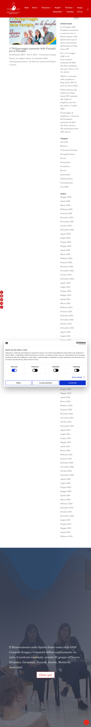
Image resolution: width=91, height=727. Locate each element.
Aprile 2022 (65, 397)
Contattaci (70, 12)
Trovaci (79, 12)
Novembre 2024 (67, 270)
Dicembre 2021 (66, 414)
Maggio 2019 (65, 528)
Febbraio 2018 (66, 536)
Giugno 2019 (65, 524)
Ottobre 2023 (66, 324)
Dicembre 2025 (66, 217)
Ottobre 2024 (66, 275)
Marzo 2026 (65, 205)
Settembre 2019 (67, 516)
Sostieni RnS (57, 12)
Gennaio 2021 (66, 459)
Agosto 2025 (65, 234)
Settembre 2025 (67, 230)
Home (27, 8)
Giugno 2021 (65, 438)
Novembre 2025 (67, 221)
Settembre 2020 (67, 475)
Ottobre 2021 (66, 422)
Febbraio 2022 (66, 405)
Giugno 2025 (65, 242)
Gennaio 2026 (66, 213)
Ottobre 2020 (66, 471)
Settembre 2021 (67, 426)
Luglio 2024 (65, 287)
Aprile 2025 (65, 250)
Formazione (46, 8)
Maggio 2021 (65, 442)
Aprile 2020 (65, 495)
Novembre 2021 (67, 418)
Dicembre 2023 (66, 315)
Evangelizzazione (67, 154)
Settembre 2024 (67, 279)
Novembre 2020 (67, 467)
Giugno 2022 (65, 389)
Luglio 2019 (65, 520)
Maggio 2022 (65, 393)
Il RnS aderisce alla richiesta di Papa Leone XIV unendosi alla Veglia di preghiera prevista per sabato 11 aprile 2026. (68, 99)
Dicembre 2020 (66, 463)
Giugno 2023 (65, 340)
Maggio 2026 (65, 197)
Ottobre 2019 (66, 512)
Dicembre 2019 (66, 508)
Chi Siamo (68, 8)
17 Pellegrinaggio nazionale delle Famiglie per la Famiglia (32, 49)
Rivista (63, 170)
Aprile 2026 (65, 201)
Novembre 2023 (67, 320)
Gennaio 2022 (66, 409)
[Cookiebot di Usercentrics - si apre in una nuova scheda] (78, 343)
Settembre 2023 (67, 328)
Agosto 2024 (65, 283)
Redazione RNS (18, 55)
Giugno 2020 (65, 487)
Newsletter (65, 166)
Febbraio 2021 (66, 454)
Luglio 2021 (65, 434)
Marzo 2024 (65, 303)
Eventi (34, 8)
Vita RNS (64, 187)
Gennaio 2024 (66, 311)
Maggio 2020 (65, 491)
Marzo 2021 (65, 450)
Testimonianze (66, 179)
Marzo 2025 (65, 254)
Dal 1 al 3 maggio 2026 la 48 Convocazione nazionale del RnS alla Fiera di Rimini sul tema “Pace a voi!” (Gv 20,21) (69, 62)
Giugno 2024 (65, 291)
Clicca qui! (45, 674)
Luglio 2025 (65, 238)
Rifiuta (18, 383)
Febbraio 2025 (66, 258)
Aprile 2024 (65, 299)
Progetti (57, 8)
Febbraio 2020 (66, 503)
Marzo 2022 (65, 401)
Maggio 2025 (65, 246)
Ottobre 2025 (66, 226)
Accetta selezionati (45, 383)
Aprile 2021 (65, 446)
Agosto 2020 (65, 479)
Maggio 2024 (65, 295)
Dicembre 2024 (66, 266)
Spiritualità (65, 174)
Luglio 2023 (65, 336)
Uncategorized (66, 183)
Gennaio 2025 (66, 262)
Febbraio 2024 (66, 307)
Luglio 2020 (65, 483)
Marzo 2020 (65, 499)
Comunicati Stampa (47, 55)
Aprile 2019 (65, 532)
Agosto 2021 (65, 430)
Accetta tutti (73, 383)
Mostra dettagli (77, 377)
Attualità (64, 142)
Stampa (79, 8)
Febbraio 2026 (66, 209)
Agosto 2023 (65, 332)
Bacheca (63, 146)
